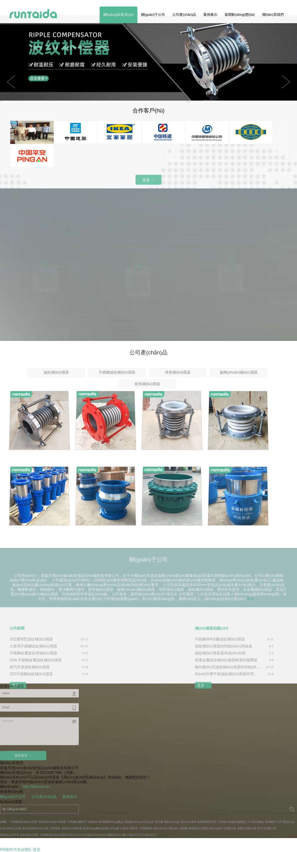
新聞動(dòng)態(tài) (240, 14)
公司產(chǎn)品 (184, 14)
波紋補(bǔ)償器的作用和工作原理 (129, 681)
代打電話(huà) (285, 821)
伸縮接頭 (92, 821)
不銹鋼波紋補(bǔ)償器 (117, 385)
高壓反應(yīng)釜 (211, 828)
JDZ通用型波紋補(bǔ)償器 (31, 674)
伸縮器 (62, 821)
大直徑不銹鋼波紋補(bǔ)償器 (33, 681)
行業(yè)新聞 (112, 663)
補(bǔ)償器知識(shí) (211, 663)
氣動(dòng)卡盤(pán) (166, 828)
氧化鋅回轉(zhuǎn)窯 (35, 828)
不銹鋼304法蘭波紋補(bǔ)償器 (220, 674)
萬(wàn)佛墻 (188, 821)
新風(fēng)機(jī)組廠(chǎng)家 (101, 828)
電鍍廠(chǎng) (133, 821)
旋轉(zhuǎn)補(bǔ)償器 (239, 385)
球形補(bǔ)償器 (177, 385)
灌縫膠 (184, 828)
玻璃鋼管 (270, 821)
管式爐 (159, 821)
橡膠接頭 (194, 828)
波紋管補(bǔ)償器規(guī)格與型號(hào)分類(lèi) (134, 674)
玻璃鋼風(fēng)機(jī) (111, 821)
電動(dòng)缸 (172, 821)
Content (39, 731)
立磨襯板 (54, 828)
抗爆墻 (124, 828)
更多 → (148, 182)
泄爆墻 (133, 828)
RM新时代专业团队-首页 (20, 850)
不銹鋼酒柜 (145, 828)
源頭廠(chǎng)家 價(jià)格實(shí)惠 (45, 269)
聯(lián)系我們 (273, 14)
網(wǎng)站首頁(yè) (118, 14)
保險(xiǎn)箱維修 (71, 828)
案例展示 (210, 14)
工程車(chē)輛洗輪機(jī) (231, 821)
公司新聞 (16, 663)
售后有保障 (230, 268)
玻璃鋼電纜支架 (207, 821)
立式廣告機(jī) (255, 821)
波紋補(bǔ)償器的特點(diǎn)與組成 (223, 681)
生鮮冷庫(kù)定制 (11, 828)
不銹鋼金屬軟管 (76, 821)
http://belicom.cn (36, 786)
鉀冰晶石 (148, 821)
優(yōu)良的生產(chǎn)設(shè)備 (138, 270)
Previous (286, 81)
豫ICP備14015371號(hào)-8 (139, 834)
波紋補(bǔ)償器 (56, 385)
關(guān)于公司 (153, 14)
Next (11, 81)
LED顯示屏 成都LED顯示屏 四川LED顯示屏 (249, 828)
